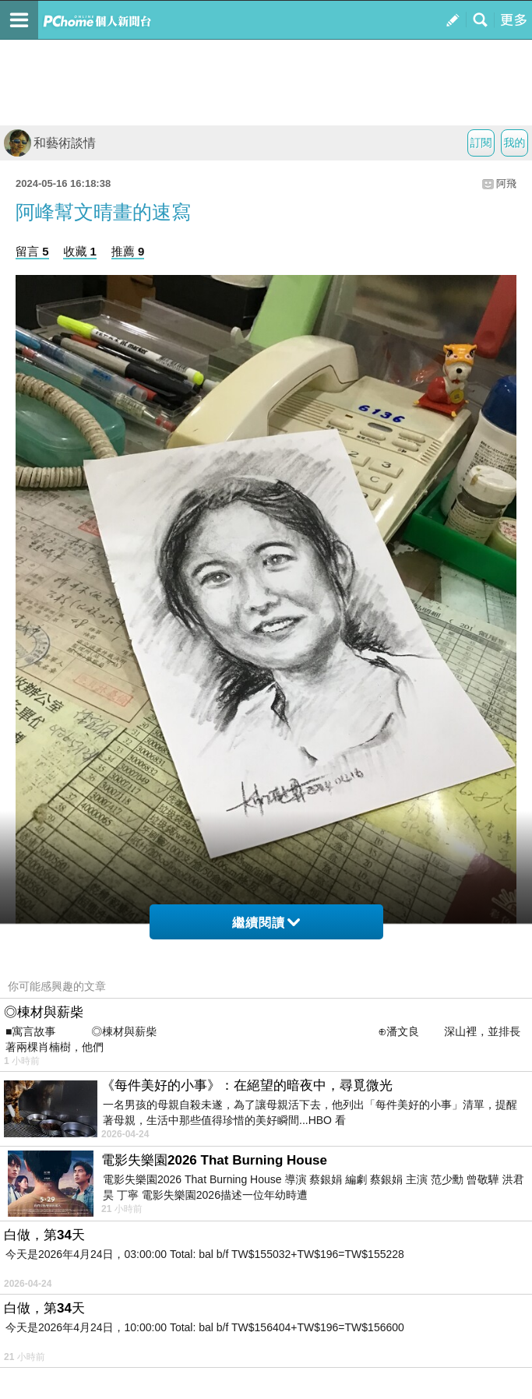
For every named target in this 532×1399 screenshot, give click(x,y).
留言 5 (32, 251)
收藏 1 (80, 251)
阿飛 (506, 183)
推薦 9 (128, 251)
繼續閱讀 (266, 923)
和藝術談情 (50, 143)
